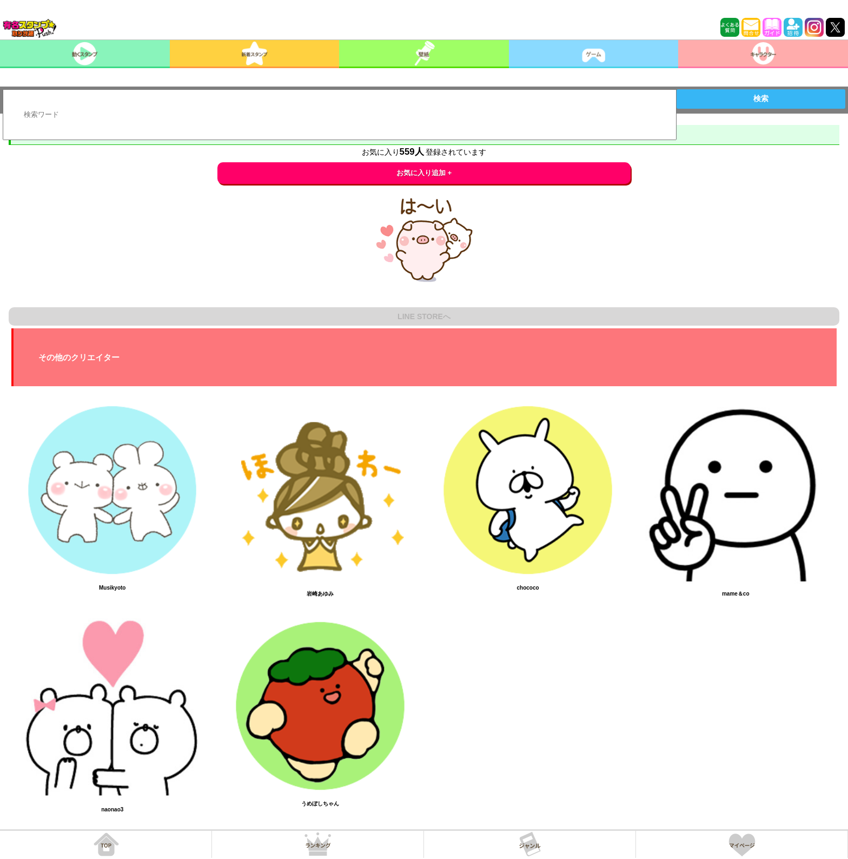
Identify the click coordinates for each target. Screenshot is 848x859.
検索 (761, 98)
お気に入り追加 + (424, 173)
